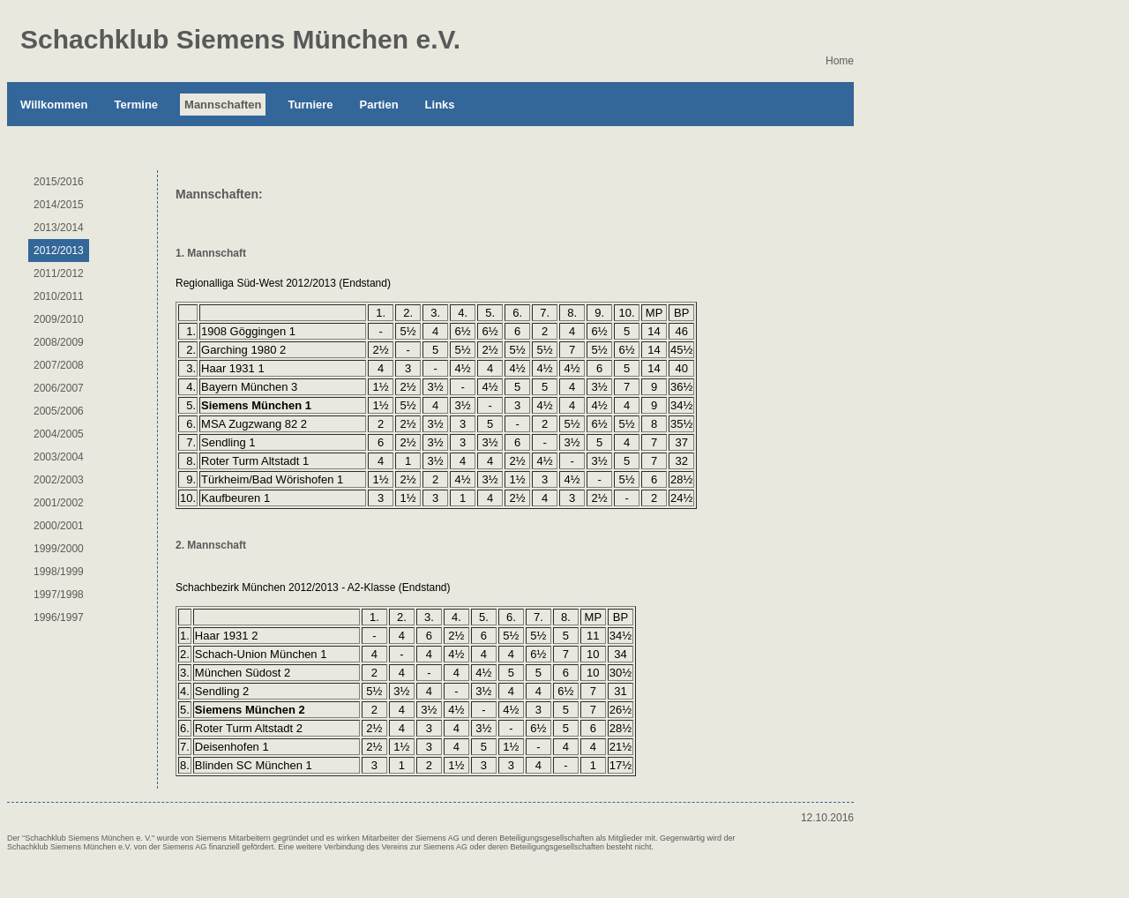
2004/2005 (59, 434)
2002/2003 (59, 480)
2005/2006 (59, 411)
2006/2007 (59, 388)
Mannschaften (222, 104)
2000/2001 (59, 526)
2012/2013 (59, 250)
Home (840, 61)
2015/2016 (59, 182)
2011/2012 (59, 273)
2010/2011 (59, 296)
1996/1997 (59, 617)
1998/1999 (59, 571)
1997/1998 (59, 594)
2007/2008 (59, 365)
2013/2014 (59, 227)
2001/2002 (59, 503)
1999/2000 (59, 549)
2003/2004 (59, 457)
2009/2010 (59, 319)
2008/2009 (59, 342)
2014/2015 (59, 204)
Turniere (310, 104)
